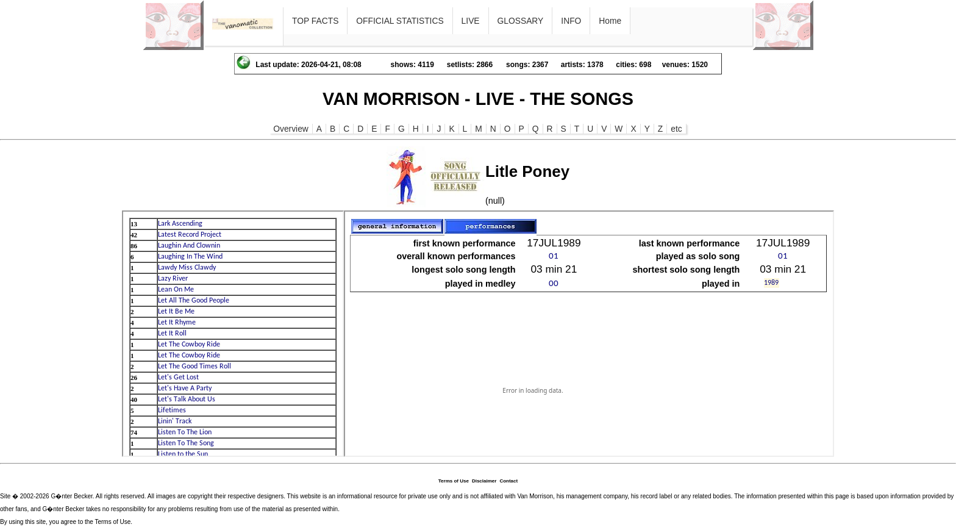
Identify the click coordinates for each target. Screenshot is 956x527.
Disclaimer (484, 481)
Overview (291, 129)
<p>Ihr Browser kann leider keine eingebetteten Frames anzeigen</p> (233, 333)
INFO (571, 21)
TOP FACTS (315, 21)
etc (676, 129)
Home (610, 21)
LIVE (471, 21)
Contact (508, 481)
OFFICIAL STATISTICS (399, 21)
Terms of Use (453, 481)
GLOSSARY (521, 21)
